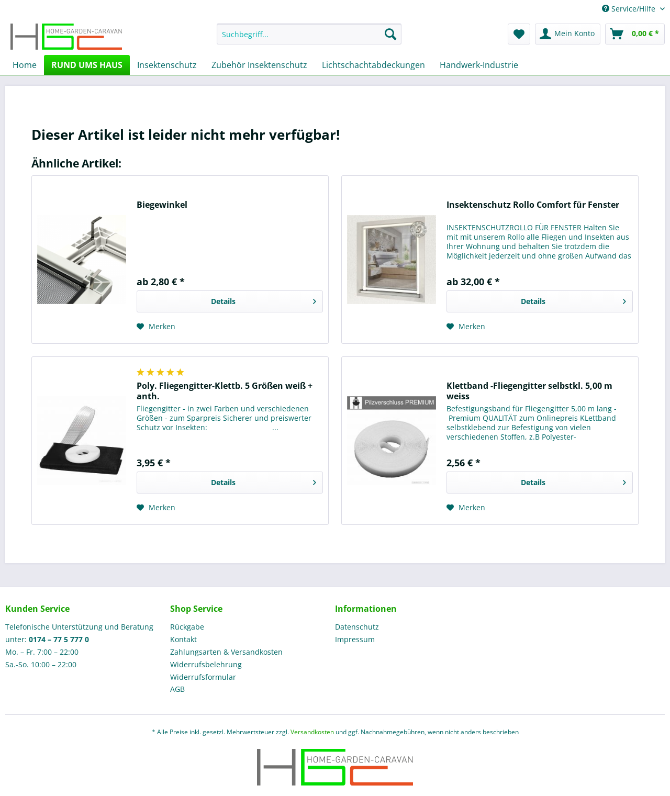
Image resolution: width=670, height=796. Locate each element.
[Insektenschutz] (167, 65)
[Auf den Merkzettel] (156, 326)
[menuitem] (309, 39)
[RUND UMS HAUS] (87, 65)
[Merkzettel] (519, 34)
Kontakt (183, 639)
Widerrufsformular (203, 677)
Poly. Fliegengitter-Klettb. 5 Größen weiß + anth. (224, 390)
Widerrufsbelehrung (206, 664)
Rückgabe (187, 627)
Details (263, 299)
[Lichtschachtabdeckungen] (373, 65)
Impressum (355, 639)
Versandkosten (312, 731)
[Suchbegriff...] (309, 34)
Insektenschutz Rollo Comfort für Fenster (532, 204)
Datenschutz (357, 627)
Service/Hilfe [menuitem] (629, 9)
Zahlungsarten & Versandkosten (226, 652)
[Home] (24, 65)
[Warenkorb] (635, 34)
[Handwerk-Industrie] (479, 65)
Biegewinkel (162, 204)
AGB (177, 689)
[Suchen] (390, 34)
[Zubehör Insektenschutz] (259, 65)
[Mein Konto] (567, 34)
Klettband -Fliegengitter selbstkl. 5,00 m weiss (529, 390)
